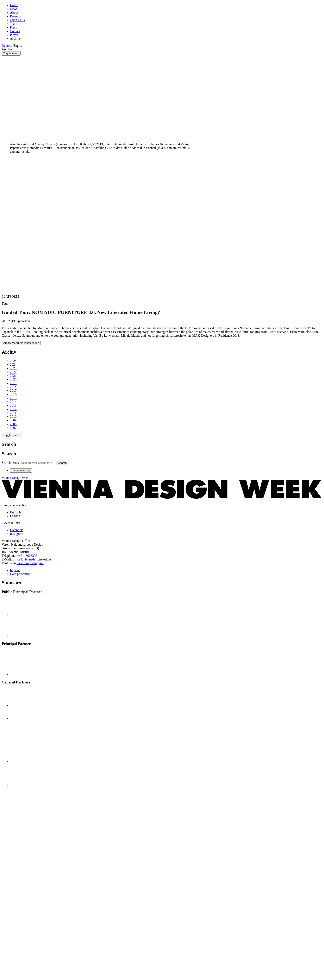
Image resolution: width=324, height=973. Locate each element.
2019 (13, 383)
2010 (13, 416)
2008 (13, 424)
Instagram (37, 563)
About (14, 12)
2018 (13, 387)
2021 (13, 375)
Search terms (10, 462)
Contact (15, 31)
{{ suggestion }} (21, 470)
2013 (13, 405)
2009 (13, 420)
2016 (13, 394)
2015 (13, 398)
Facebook (23, 563)
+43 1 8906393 (27, 555)
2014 (13, 401)
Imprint (15, 570)
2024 (13, 364)
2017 (13, 390)
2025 (13, 360)
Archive (15, 38)
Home (14, 5)
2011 (13, 413)
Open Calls (17, 20)
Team (13, 23)
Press (13, 27)
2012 (13, 409)
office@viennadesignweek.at (32, 559)
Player (14, 35)
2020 (13, 379)
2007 (13, 427)
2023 (13, 368)
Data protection (20, 574)
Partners (15, 16)
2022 (13, 372)
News (13, 9)
